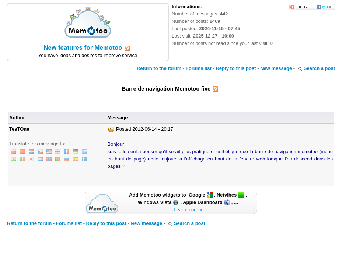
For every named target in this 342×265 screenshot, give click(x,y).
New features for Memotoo (82, 47)
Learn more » (188, 209)
